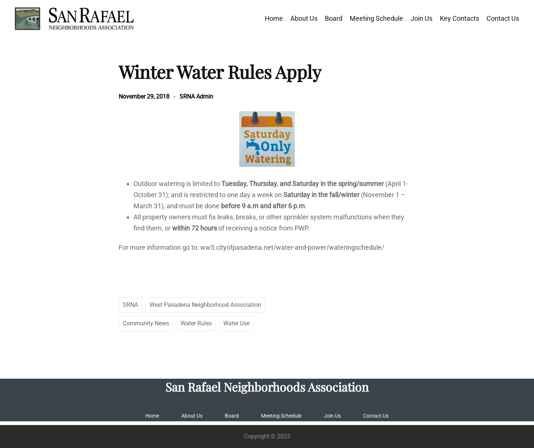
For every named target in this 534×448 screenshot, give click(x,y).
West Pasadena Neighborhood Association (205, 304)
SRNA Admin (196, 96)
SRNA (130, 304)
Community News (146, 323)
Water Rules (196, 323)
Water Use (236, 323)
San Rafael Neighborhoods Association (267, 387)
